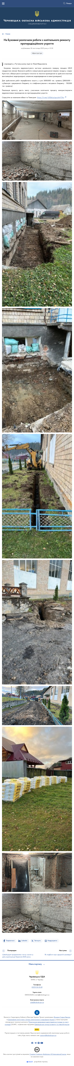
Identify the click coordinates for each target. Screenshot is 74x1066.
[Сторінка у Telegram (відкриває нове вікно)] (35, 1043)
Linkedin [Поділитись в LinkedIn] (24, 941)
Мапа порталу (35, 964)
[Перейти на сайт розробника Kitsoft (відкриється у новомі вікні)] (29, 1062)
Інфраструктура (37, 53)
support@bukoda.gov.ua (48, 1035)
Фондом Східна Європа (62, 1017)
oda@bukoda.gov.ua (37, 1002)
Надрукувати (52, 941)
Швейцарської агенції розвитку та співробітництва (52, 1024)
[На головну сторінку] (37, 18)
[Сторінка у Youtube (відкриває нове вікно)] (42, 1043)
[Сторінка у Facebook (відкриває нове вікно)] (32, 1043)
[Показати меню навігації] (3, 3)
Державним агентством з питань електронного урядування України (31, 1020)
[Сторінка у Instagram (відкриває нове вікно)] (38, 1043)
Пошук (69, 3)
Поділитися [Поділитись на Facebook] (10, 941)
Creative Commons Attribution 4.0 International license (48, 1054)
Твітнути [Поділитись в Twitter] (37, 941)
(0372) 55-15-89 (37, 987)
